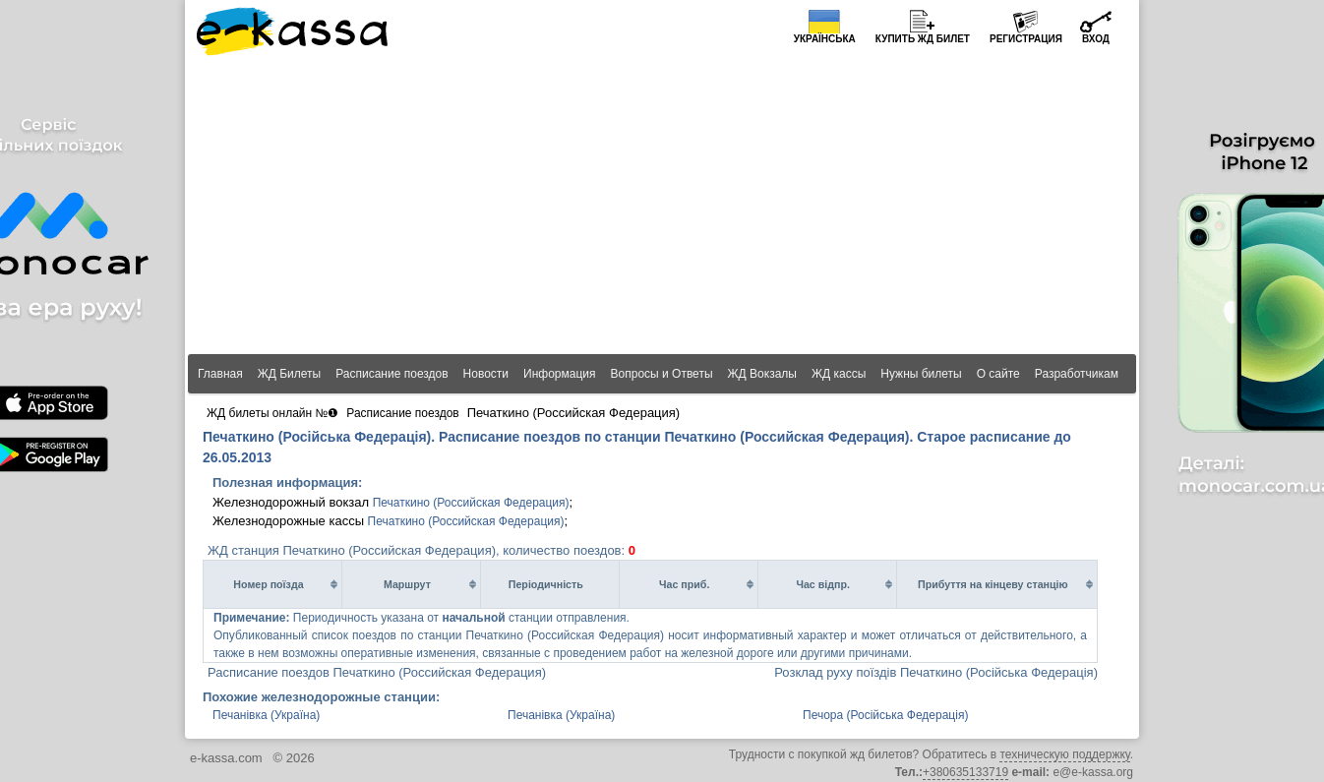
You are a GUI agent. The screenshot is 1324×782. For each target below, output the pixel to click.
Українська (825, 38)
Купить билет (922, 38)
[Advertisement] (662, 206)
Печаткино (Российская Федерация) (471, 503)
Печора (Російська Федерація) (885, 715)
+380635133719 (965, 772)
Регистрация (1026, 38)
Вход (1096, 38)
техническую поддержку (1064, 754)
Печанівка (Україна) (266, 715)
